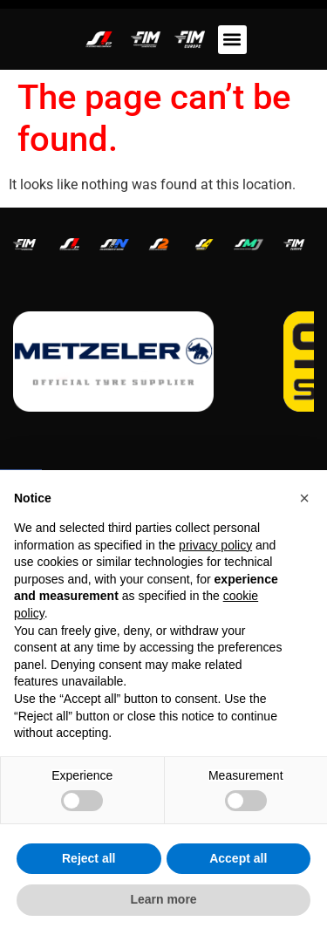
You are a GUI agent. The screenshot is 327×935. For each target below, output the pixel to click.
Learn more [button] (163, 899)
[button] (232, 39)
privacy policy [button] (215, 545)
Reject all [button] (88, 858)
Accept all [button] (238, 858)
